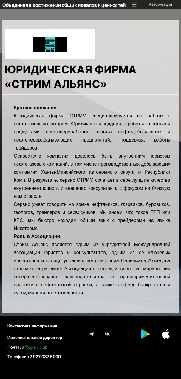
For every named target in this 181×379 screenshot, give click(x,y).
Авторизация (160, 4)
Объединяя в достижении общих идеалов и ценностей (64, 5)
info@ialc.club (34, 347)
